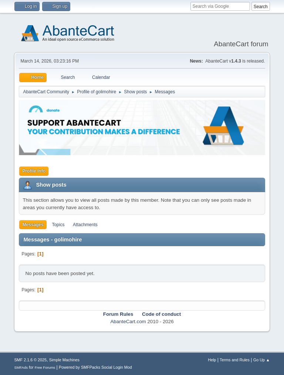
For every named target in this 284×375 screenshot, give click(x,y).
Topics (58, 224)
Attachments (85, 224)
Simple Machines (64, 360)
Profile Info (33, 171)
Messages (32, 224)
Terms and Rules (235, 360)
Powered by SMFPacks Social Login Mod (95, 367)
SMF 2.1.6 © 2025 (30, 360)
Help (212, 360)
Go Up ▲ (261, 360)
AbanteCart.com (128, 321)
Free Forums (45, 367)
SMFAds (21, 367)
